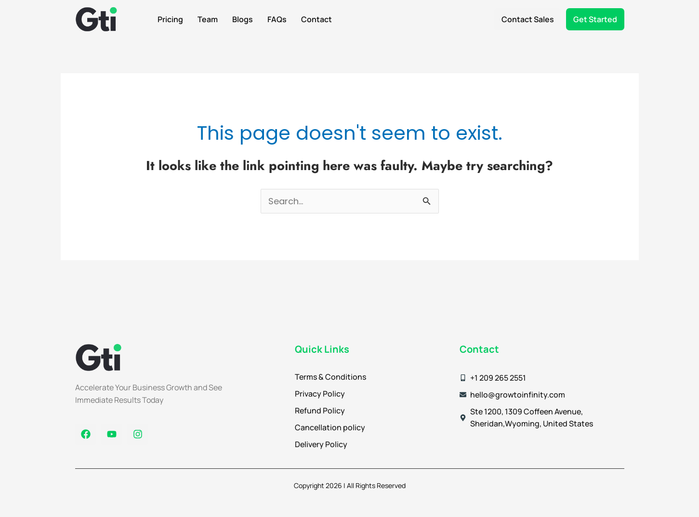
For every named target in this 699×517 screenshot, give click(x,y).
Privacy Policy (320, 393)
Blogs (242, 19)
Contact (316, 19)
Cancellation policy (330, 427)
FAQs (277, 19)
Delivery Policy (321, 444)
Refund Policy (320, 410)
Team (208, 19)
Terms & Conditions (330, 377)
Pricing (170, 19)
